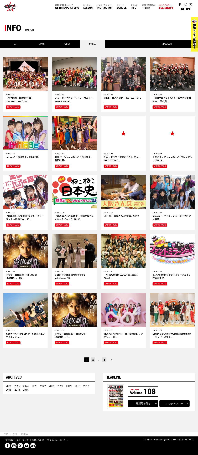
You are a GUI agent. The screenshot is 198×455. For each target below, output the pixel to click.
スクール (122, 7)
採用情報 (9, 440)
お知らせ (134, 7)
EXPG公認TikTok (148, 7)
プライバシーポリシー (57, 440)
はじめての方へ (165, 7)
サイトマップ (22, 440)
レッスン (88, 7)
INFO (15, 434)
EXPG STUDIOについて (67, 7)
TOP (6, 434)
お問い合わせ (38, 440)
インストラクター (104, 7)
